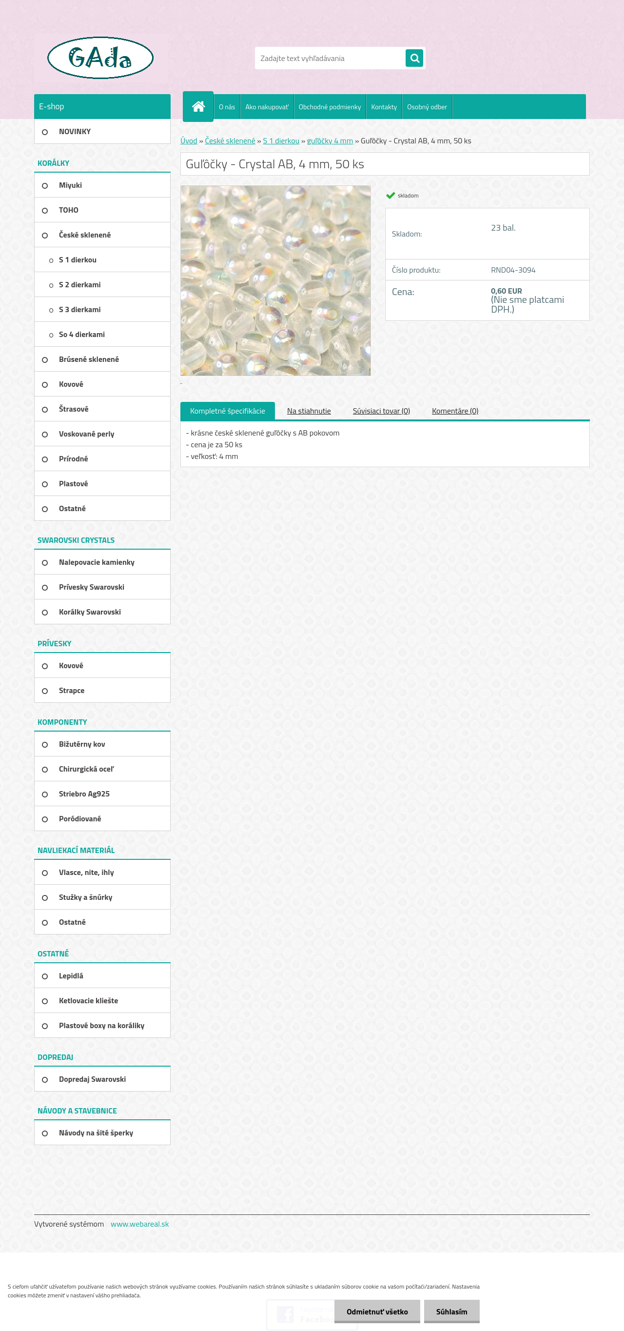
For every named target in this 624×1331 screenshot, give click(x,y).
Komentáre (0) (455, 411)
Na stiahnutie (309, 411)
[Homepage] (202, 106)
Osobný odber (427, 106)
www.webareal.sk (140, 1224)
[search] (414, 58)
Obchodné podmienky (330, 106)
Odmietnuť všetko (377, 1311)
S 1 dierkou (281, 140)
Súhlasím (452, 1311)
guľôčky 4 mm (330, 140)
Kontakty (384, 106)
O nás (227, 106)
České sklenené (230, 140)
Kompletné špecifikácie (227, 411)
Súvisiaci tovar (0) (381, 411)
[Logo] (101, 58)
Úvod (188, 140)
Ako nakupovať (266, 106)
